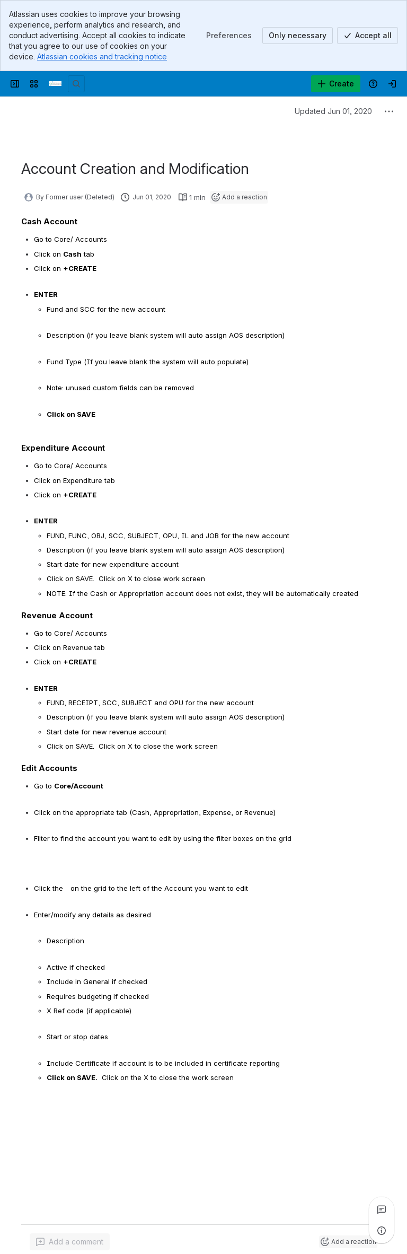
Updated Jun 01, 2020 (333, 111)
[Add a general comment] (70, 1241)
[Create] (335, 83)
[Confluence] (55, 83)
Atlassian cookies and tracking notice (102, 56)
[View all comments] (381, 1209)
